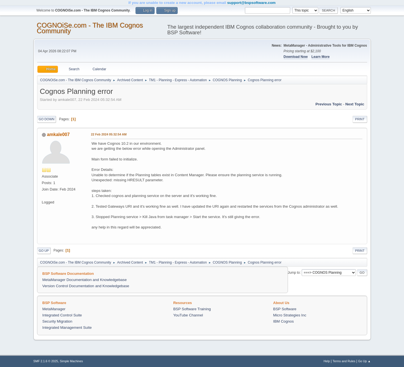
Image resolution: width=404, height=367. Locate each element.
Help (327, 361)
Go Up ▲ (364, 361)
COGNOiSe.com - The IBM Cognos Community (90, 28)
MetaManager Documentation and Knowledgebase (84, 280)
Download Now (296, 57)
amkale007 (58, 134)
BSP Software (285, 309)
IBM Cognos (283, 321)
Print (360, 119)
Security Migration (57, 321)
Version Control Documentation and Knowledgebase (85, 286)
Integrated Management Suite (67, 327)
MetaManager (54, 309)
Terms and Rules (344, 361)
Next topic (354, 104)
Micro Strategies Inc (289, 315)
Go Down (47, 119)
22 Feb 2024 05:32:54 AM (109, 134)
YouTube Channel (188, 315)
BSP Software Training (192, 309)
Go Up (44, 250)
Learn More (321, 57)
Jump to (294, 273)
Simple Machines (71, 361)
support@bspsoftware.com (251, 3)
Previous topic (328, 104)
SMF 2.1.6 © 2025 (45, 361)
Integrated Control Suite (62, 315)
